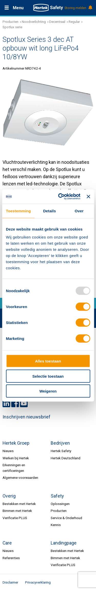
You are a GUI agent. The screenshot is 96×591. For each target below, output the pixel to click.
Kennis (56, 525)
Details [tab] (49, 210)
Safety (57, 496)
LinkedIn (6, 403)
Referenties (11, 558)
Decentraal (57, 22)
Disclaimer (10, 582)
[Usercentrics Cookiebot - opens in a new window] (60, 196)
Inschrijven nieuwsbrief (26, 417)
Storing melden (78, 7)
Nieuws (8, 451)
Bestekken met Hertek (19, 504)
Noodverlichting (34, 22)
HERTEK (48, 7)
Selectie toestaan (48, 376)
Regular (74, 22)
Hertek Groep (16, 443)
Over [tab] (79, 210)
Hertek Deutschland (65, 458)
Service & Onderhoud (66, 518)
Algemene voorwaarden (20, 477)
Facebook (15, 403)
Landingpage (64, 543)
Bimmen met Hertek (17, 511)
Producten (10, 22)
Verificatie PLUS (15, 518)
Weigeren (48, 391)
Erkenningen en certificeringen (14, 467)
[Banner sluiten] (88, 196)
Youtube (24, 403)
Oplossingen (60, 504)
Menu (18, 7)
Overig (9, 496)
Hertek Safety (61, 451)
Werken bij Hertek (16, 458)
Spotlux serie (12, 27)
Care (7, 543)
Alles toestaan (48, 361)
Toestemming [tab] (18, 210)
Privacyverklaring (38, 582)
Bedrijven (60, 443)
